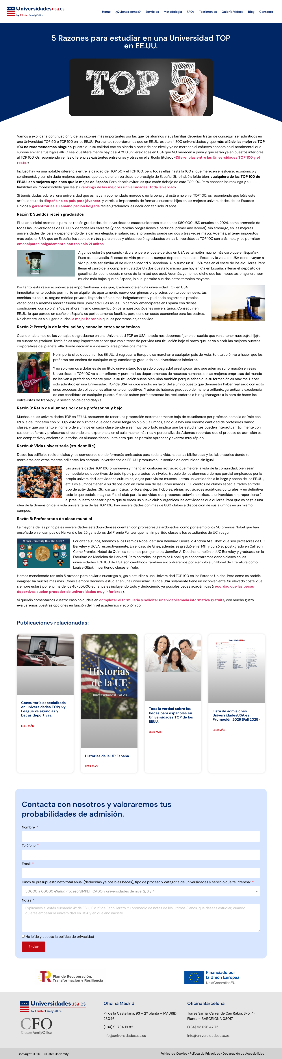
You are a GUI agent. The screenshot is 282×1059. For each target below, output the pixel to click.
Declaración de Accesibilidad (243, 1053)
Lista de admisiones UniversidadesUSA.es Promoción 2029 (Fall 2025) (236, 715)
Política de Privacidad (205, 1053)
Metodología (173, 12)
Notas (27, 901)
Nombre (29, 828)
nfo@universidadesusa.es (125, 1035)
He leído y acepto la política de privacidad (60, 936)
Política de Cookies (173, 1053)
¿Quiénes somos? (128, 12)
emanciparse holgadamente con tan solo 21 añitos (60, 244)
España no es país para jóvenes (72, 200)
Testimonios (208, 12)
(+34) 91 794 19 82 (118, 1027)
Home (106, 12)
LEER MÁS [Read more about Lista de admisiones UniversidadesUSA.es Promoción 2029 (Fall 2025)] (219, 729)
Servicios (152, 12)
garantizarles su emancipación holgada (66, 206)
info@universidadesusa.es (208, 1035)
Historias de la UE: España (107, 756)
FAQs (190, 12)
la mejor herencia (86, 319)
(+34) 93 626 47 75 (203, 1027)
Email (27, 864)
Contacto (266, 12)
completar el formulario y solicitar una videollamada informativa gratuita (161, 600)
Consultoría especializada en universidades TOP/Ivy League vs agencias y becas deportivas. (43, 709)
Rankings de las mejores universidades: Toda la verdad (127, 187)
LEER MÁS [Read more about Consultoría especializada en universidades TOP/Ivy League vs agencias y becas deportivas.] (27, 725)
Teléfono (29, 846)
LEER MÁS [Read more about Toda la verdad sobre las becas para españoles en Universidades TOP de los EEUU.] (155, 731)
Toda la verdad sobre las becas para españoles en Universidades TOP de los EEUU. (171, 715)
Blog (251, 12)
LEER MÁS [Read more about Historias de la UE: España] (91, 766)
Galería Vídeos (232, 12)
